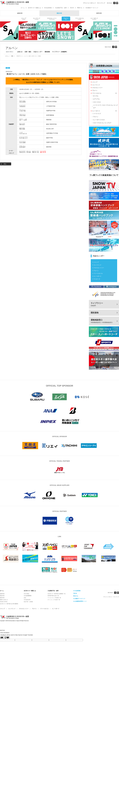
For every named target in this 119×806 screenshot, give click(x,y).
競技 (12, 56)
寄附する (79, 7)
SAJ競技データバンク (92, 7)
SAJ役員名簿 (27, 599)
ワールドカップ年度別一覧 (54, 597)
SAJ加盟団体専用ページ (79, 601)
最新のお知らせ (4, 599)
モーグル (95, 96)
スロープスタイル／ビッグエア (102, 123)
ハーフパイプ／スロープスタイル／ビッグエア (105, 106)
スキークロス (97, 102)
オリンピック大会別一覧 (54, 599)
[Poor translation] (7, 637)
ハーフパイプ (97, 113)
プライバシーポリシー (89, 3)
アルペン (65, 19)
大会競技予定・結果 (61, 7)
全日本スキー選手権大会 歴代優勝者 (9, 603)
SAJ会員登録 (48, 7)
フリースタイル (79, 19)
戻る (5, 164)
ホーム (23, 7)
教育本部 (99, 13)
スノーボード (94, 19)
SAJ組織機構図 (27, 595)
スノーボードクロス (99, 119)
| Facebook (96, 287)
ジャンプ (23, 19)
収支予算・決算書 (28, 601)
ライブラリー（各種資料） (60, 51)
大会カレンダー (37, 51)
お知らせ (19, 51)
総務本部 (19, 13)
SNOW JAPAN (3, 601)
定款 (25, 597)
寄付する (75, 596)
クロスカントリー (52, 19)
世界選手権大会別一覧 (53, 595)
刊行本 (72, 7)
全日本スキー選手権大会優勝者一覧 (56, 593)
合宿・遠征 (28, 51)
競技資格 (47, 51)
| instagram (111, 287)
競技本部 (59, 13)
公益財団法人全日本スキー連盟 (15, 617)
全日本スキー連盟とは (34, 7)
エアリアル (96, 99)
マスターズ (97, 279)
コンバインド (36, 19)
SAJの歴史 (26, 593)
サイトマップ (101, 3)
